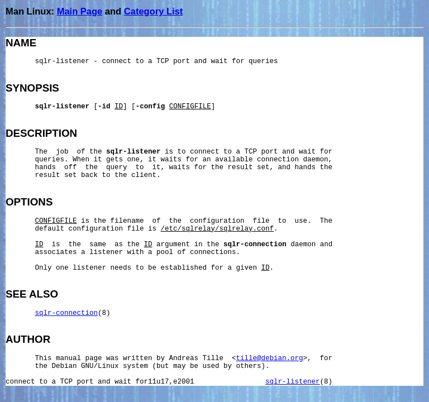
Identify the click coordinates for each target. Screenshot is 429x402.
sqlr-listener (292, 382)
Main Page (80, 11)
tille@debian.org (269, 358)
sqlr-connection (66, 313)
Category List (153, 11)
